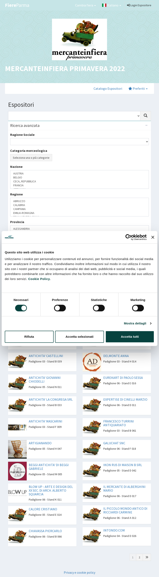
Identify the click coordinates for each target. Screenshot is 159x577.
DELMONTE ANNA (116, 356)
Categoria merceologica (28, 151)
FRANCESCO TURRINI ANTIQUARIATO (118, 423)
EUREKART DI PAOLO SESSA (123, 378)
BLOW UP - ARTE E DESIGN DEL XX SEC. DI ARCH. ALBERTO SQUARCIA (51, 490)
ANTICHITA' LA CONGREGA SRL (51, 399)
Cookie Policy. (39, 279)
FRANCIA (79, 185)
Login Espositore (139, 5)
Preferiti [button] (138, 88)
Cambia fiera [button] (85, 5)
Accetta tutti (130, 336)
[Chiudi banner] (152, 237)
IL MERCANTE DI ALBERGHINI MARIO (124, 488)
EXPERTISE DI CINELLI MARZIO (125, 399)
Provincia (17, 222)
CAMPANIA (79, 209)
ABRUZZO (79, 201)
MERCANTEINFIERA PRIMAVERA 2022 (65, 68)
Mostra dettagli (135, 323)
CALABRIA (79, 205)
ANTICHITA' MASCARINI (45, 421)
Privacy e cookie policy (79, 572)
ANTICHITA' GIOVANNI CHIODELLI (45, 379)
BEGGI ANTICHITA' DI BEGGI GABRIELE (49, 467)
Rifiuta (29, 336)
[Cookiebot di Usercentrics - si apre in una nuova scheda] (128, 237)
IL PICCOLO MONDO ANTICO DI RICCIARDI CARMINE (125, 510)
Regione (16, 194)
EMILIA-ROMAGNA (79, 213)
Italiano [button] (111, 5)
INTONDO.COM (114, 530)
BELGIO (79, 177)
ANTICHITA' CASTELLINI (46, 356)
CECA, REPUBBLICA (79, 181)
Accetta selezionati (79, 336)
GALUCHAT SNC (114, 443)
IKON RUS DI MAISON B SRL (122, 465)
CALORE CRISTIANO (43, 509)
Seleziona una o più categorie (31, 158)
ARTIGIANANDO (40, 443)
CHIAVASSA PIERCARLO (45, 531)
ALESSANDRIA (79, 229)
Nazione (16, 167)
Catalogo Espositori (108, 88)
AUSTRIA (79, 174)
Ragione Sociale (22, 135)
